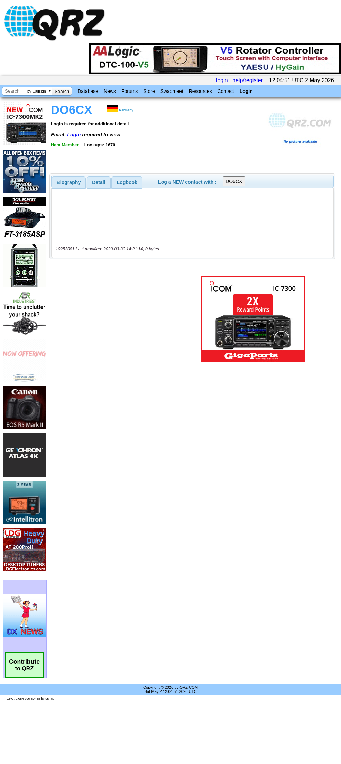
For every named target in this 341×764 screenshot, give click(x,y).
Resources (200, 91)
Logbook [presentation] (127, 182)
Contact (225, 91)
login (222, 80)
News (110, 91)
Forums (129, 91)
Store (149, 91)
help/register (247, 80)
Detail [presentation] (98, 182)
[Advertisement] (115, 319)
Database (87, 91)
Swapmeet (171, 91)
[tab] (69, 182)
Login (246, 91)
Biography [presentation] (69, 182)
